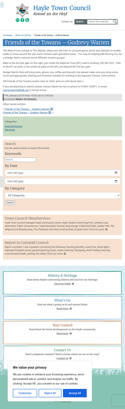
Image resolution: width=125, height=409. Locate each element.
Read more (63, 308)
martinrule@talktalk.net (16, 90)
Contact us (62, 358)
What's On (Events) (23, 35)
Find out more (96, 229)
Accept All (75, 393)
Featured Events (13, 126)
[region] (50, 381)
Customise (25, 393)
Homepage (7, 35)
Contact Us (67, 21)
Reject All (50, 393)
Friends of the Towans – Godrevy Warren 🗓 (29, 109)
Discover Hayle (62, 283)
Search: (80, 21)
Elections (10, 129)
